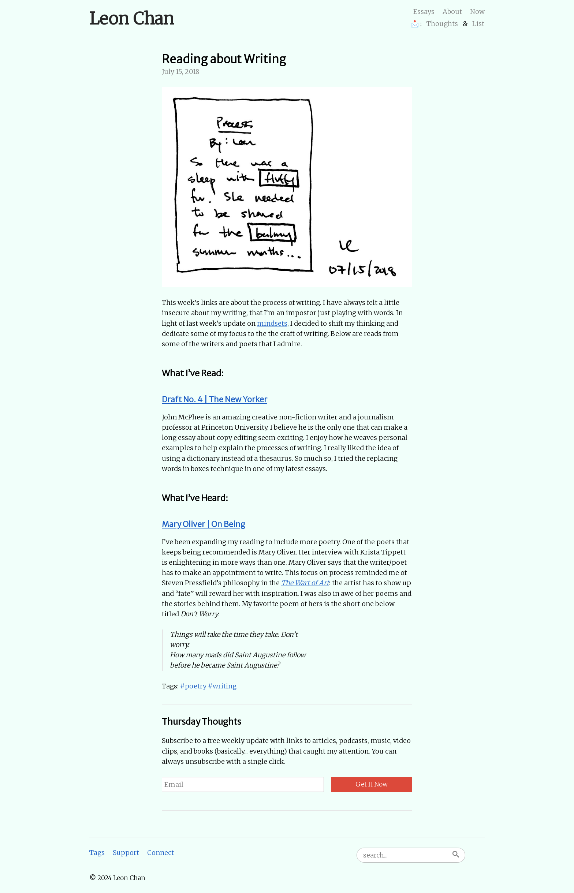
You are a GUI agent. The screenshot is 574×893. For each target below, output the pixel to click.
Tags (97, 852)
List (478, 23)
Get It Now (371, 784)
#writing (222, 686)
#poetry (193, 686)
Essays (424, 11)
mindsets (272, 323)
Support (126, 852)
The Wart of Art (305, 583)
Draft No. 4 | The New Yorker (214, 399)
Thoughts (442, 23)
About (452, 11)
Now (477, 11)
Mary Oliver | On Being (203, 524)
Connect (160, 852)
